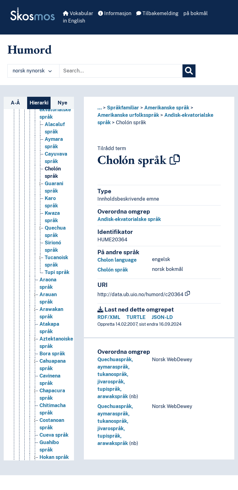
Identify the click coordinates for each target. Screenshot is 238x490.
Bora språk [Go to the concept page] (52, 354)
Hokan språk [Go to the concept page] (54, 457)
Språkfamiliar (123, 108)
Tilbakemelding (157, 13)
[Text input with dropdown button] (121, 71)
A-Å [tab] (15, 103)
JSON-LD (162, 317)
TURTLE (136, 317)
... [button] (99, 108)
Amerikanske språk (166, 108)
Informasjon (114, 13)
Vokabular (78, 13)
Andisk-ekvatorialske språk (129, 219)
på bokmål (195, 13)
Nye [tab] (62, 103)
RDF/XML (108, 317)
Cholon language (117, 260)
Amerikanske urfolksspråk (128, 115)
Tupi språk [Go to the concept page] (57, 272)
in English (74, 21)
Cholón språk (131, 122)
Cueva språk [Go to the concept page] (53, 435)
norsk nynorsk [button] (32, 71)
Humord (29, 49)
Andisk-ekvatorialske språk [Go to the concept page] (55, 109)
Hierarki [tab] (39, 103)
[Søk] (189, 71)
